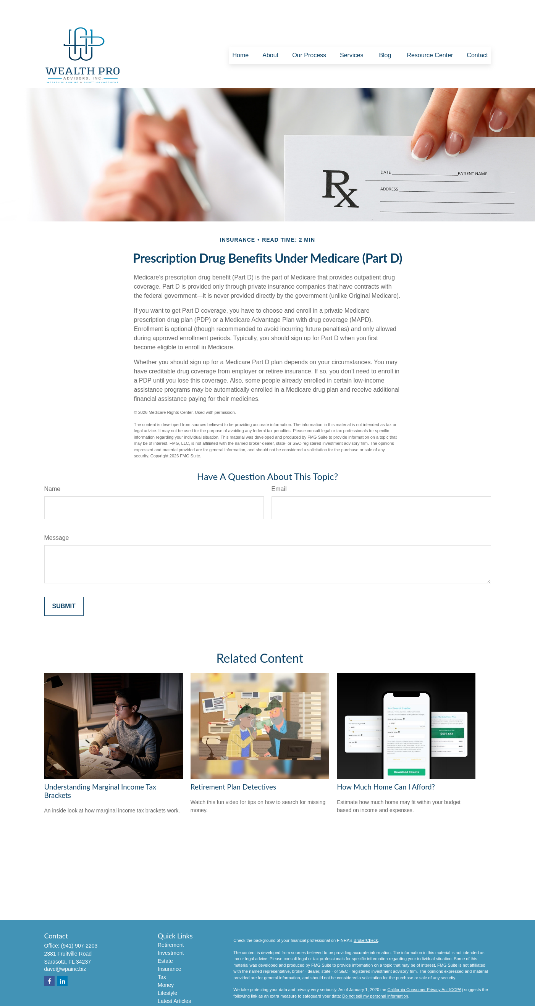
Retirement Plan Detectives (233, 764)
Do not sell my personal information (375, 973)
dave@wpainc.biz (65, 946)
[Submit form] (64, 583)
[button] (240, 32)
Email (279, 466)
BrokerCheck (366, 917)
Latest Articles (174, 978)
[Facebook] (49, 958)
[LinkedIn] (62, 958)
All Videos (169, 986)
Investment (171, 930)
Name (52, 466)
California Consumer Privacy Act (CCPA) (425, 966)
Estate (165, 938)
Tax (162, 954)
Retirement (171, 922)
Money (166, 962)
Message (56, 515)
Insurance (169, 946)
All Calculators (175, 994)
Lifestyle (167, 970)
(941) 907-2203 (79, 923)
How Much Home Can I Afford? (386, 764)
